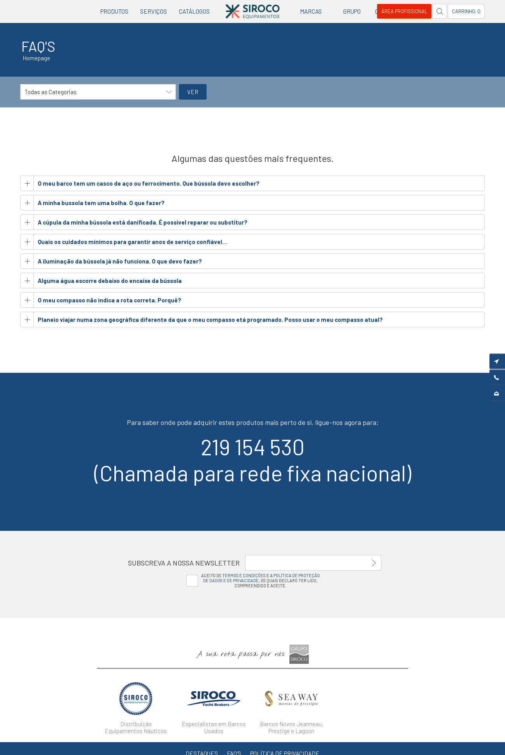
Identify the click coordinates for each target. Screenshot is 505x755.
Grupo (352, 11)
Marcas (311, 11)
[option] (136, 705)
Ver (192, 91)
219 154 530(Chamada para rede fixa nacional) (252, 460)
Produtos (114, 11)
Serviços (153, 11)
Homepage (36, 57)
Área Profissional (404, 11)
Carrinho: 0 (466, 11)
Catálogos (194, 11)
